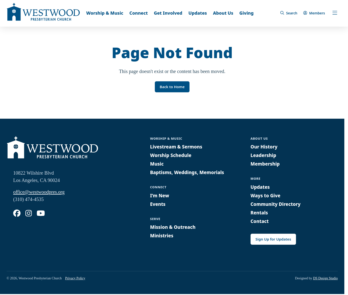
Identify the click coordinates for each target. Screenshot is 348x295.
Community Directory (277, 204)
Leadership (264, 156)
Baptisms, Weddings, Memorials (189, 173)
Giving (246, 13)
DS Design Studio (325, 279)
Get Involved (168, 13)
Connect (138, 13)
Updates (198, 13)
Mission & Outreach (174, 227)
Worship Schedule (172, 156)
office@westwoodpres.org (38, 192)
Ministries (162, 236)
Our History (265, 147)
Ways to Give (266, 196)
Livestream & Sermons (178, 147)
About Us (223, 13)
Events (158, 204)
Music (157, 164)
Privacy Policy (75, 279)
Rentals (260, 213)
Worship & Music (104, 13)
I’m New (160, 196)
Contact (260, 221)
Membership (266, 164)
